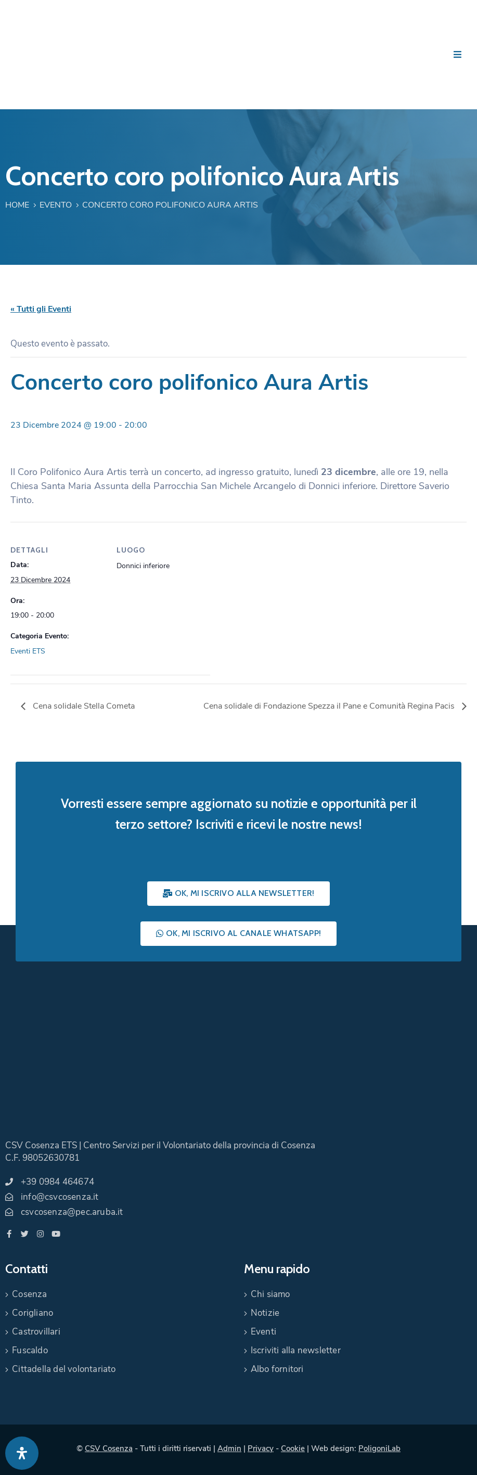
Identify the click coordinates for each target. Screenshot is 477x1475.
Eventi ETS (27, 651)
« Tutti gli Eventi (40, 309)
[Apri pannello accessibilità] (21, 1453)
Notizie (265, 1313)
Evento (56, 205)
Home (17, 205)
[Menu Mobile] (457, 55)
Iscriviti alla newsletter (296, 1350)
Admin (229, 1448)
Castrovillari (36, 1332)
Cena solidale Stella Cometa (83, 706)
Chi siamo (270, 1294)
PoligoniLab (379, 1448)
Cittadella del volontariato (63, 1369)
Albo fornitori (277, 1369)
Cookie (293, 1448)
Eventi (263, 1332)
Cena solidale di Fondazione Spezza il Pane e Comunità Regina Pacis (330, 706)
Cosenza (29, 1294)
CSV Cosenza (109, 1448)
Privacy (261, 1448)
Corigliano (32, 1313)
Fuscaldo (30, 1350)
